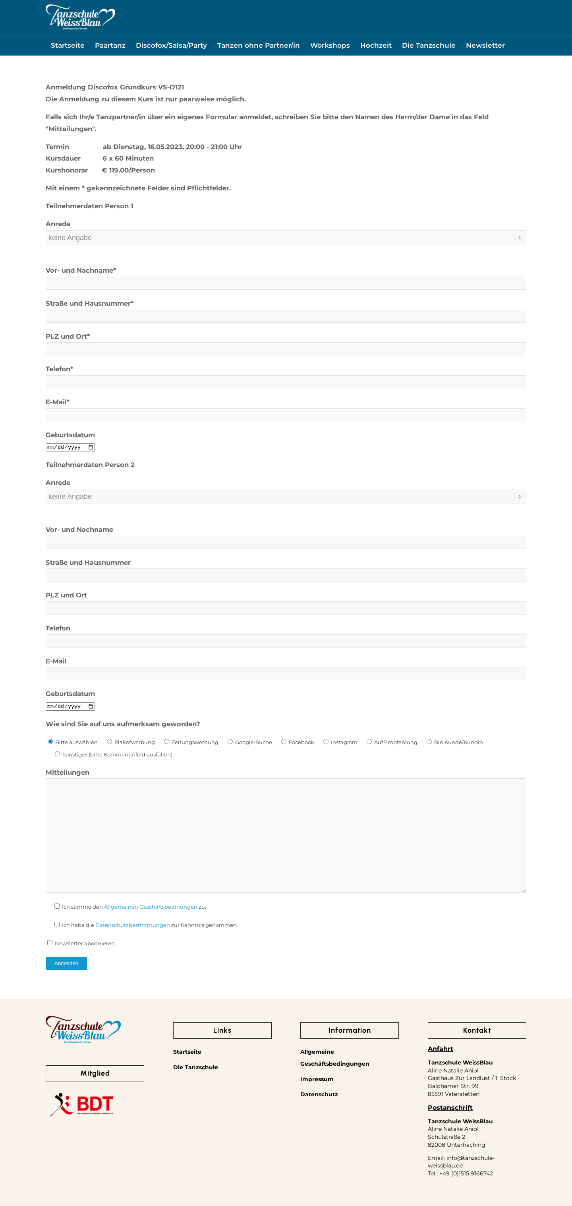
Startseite (187, 1051)
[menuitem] (68, 45)
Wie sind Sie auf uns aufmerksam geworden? (123, 724)
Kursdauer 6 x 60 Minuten (100, 158)
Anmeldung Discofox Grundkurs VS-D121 (115, 87)
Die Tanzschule (195, 1067)
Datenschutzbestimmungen (132, 925)
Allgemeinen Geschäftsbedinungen (150, 907)
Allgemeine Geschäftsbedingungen (334, 1057)
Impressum (317, 1079)
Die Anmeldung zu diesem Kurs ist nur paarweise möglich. (146, 99)
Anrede (58, 224)
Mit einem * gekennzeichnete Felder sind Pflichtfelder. (138, 188)
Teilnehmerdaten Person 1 (89, 206)
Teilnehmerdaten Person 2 (90, 465)
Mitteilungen (67, 772)
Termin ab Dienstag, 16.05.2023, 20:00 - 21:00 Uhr (144, 147)
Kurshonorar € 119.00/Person (100, 170)
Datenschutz (319, 1094)
